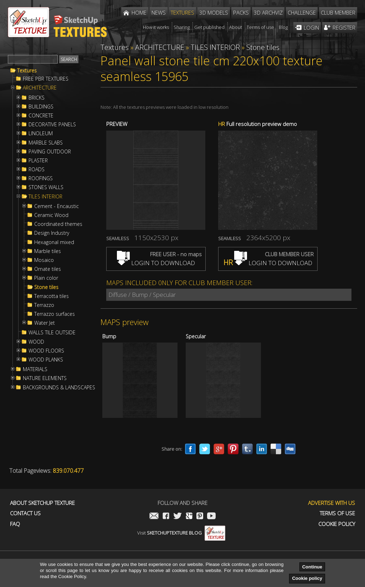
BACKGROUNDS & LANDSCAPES (59, 387)
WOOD (36, 342)
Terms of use (337, 513)
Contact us (25, 513)
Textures (27, 70)
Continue (312, 567)
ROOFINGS (41, 178)
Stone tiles (46, 287)
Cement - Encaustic (56, 206)
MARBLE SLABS (46, 143)
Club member (338, 12)
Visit (181, 533)
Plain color (46, 278)
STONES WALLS (46, 187)
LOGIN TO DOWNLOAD (156, 263)
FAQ (15, 524)
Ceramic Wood (51, 215)
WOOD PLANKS (46, 359)
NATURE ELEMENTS (45, 378)
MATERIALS (35, 369)
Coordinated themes (58, 224)
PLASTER (38, 160)
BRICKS (37, 98)
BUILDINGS (41, 106)
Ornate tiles (47, 269)
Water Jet (44, 323)
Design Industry (51, 233)
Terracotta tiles (51, 296)
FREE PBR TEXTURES (45, 79)
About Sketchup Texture (42, 503)
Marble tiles (47, 251)
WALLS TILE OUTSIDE (52, 332)
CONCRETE (41, 115)
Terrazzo (44, 305)
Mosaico (44, 260)
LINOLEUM (41, 133)
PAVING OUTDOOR (50, 151)
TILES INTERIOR (45, 196)
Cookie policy (307, 578)
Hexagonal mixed (54, 242)
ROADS (37, 169)
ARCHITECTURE (40, 88)
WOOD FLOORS (46, 351)
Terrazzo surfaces (54, 314)
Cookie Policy (336, 524)
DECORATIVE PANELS (52, 124)
